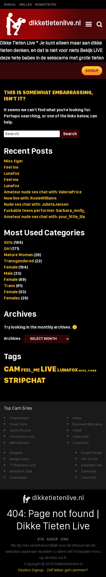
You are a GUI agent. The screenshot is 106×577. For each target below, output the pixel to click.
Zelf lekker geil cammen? (67, 569)
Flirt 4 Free (89, 459)
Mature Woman (18, 254)
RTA (40, 539)
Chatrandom (19, 418)
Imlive (77, 418)
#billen (25, 4)
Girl (7, 248)
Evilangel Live (91, 465)
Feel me (11, 167)
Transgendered (19, 261)
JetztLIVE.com (20, 430)
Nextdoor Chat (20, 471)
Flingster (16, 453)
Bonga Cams (19, 459)
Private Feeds (91, 453)
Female (11, 267)
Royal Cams (18, 424)
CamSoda (88, 471)
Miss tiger (13, 161)
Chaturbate (18, 477)
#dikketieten (45, 4)
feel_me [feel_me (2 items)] (30, 370)
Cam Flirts (88, 477)
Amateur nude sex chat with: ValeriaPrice (43, 192)
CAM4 (77, 430)
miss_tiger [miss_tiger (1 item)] (88, 370)
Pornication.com (22, 436)
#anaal (10, 4)
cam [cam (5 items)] (12, 368)
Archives (12, 338)
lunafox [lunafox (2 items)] (67, 370)
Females (12, 298)
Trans (9, 285)
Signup (92, 70)
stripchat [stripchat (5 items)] (25, 380)
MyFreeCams (19, 443)
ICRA (65, 539)
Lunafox (11, 173)
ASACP (52, 539)
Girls (8, 242)
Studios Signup (31, 569)
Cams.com (81, 436)
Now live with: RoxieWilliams (30, 198)
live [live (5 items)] (48, 368)
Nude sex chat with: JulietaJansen (36, 204)
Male (8, 273)
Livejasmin (81, 443)
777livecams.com (22, 465)
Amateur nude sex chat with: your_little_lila (44, 216)
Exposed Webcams (87, 424)
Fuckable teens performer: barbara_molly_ (44, 210)
